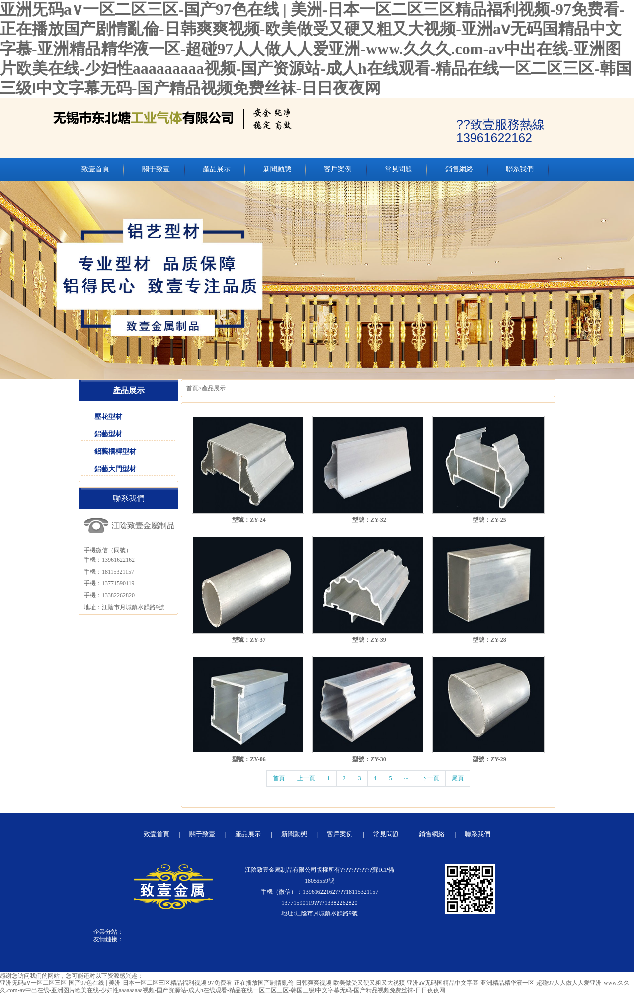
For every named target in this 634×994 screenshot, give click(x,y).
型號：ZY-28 (489, 639)
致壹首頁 (156, 834)
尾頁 (458, 778)
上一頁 (306, 778)
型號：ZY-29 (489, 759)
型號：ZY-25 (489, 519)
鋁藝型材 (108, 434)
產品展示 (214, 388)
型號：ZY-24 (249, 519)
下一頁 (430, 778)
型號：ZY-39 (369, 639)
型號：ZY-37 (249, 639)
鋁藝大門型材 (115, 469)
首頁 (192, 388)
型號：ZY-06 (249, 759)
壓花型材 (108, 416)
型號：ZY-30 (369, 759)
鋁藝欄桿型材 (115, 451)
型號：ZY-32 (369, 519)
